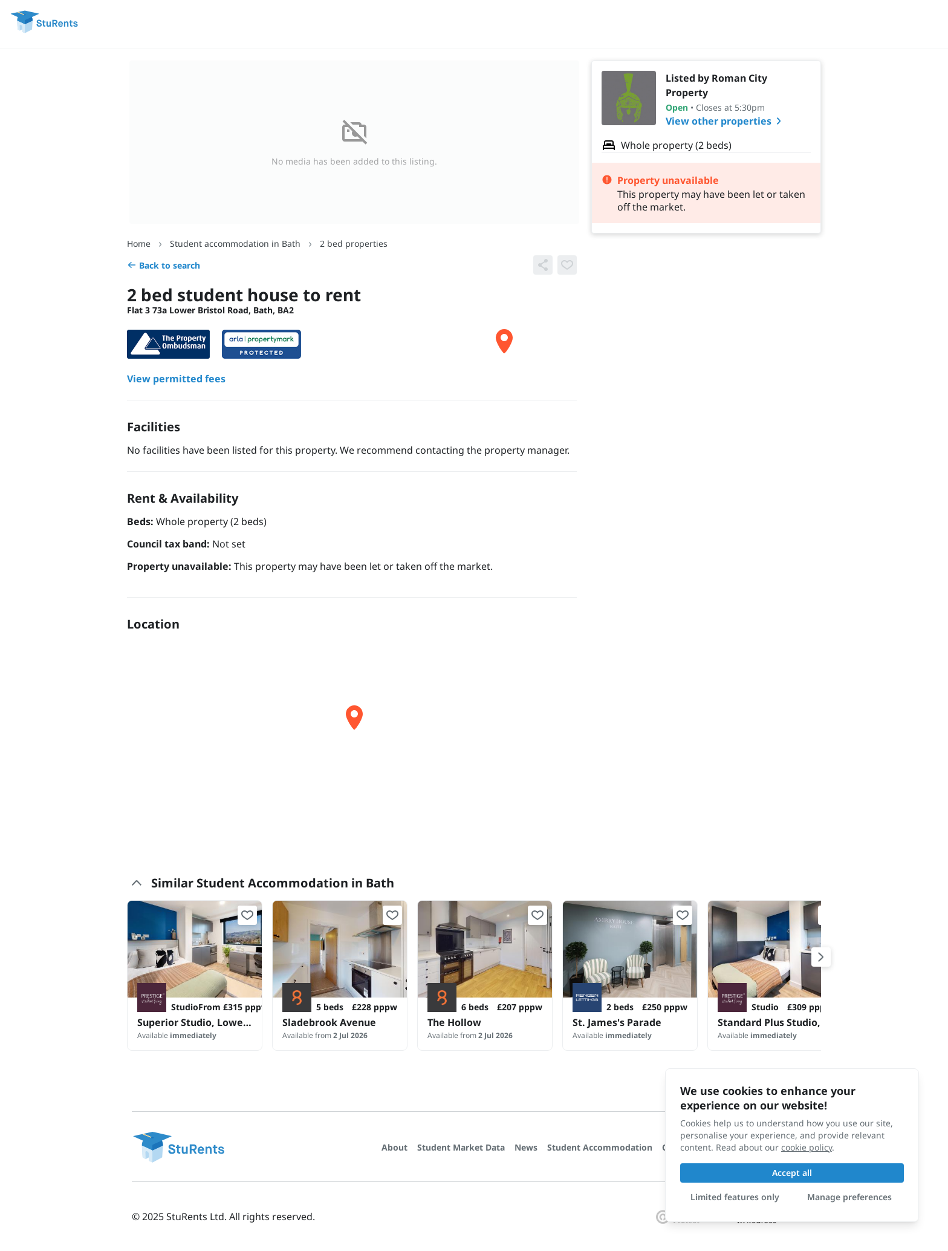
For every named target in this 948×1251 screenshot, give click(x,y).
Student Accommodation (599, 1147)
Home (139, 243)
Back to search (163, 265)
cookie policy (806, 1147)
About (394, 1147)
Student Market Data (461, 1147)
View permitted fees (176, 379)
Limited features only (734, 1197)
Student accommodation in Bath (235, 243)
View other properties (726, 121)
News (526, 1147)
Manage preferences (849, 1197)
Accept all (792, 1172)
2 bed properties (354, 243)
